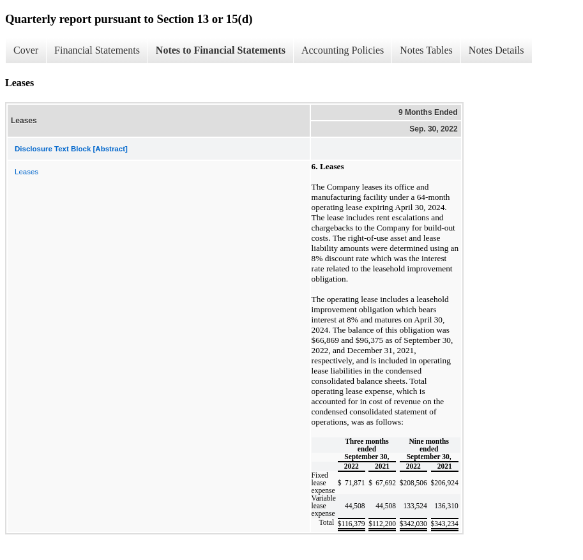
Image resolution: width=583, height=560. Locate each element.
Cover (25, 50)
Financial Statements (97, 50)
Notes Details (496, 50)
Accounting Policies (342, 50)
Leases (26, 172)
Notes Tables (426, 50)
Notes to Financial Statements (220, 50)
